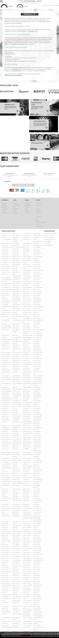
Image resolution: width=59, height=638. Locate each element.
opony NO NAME (5, 473)
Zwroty (4, 205)
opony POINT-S (37, 506)
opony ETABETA (37, 349)
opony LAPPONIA (5, 429)
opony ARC (25, 253)
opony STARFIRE (16, 562)
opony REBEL (4, 525)
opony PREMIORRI (16, 510)
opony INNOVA (5, 406)
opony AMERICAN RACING (18, 247)
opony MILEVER (37, 458)
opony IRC (36, 406)
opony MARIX (5, 441)
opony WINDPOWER (38, 621)
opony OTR (15, 491)
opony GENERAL (37, 368)
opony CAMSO (26, 293)
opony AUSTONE (5, 266)
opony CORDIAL (37, 308)
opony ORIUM (5, 489)
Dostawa (27, 203)
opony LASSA (15, 429)
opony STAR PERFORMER (39, 560)
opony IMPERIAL (5, 404)
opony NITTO (36, 471)
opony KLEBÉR (26, 420)
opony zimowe (47, 241)
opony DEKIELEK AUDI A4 (18, 320)
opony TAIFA (36, 573)
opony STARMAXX (26, 562)
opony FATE (25, 356)
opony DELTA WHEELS (6, 325)
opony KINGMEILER (38, 416)
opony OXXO (4, 493)
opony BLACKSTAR (26, 283)
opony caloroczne (48, 245)
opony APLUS (15, 251)
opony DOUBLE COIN (38, 335)
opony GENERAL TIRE (6, 370)
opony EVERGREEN (6, 354)
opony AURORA (37, 264)
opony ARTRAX (5, 258)
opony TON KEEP (5, 583)
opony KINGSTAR (26, 418)
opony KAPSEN (5, 412)
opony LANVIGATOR (38, 427)
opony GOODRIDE (27, 379)
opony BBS (4, 274)
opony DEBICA (26, 318)
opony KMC (4, 422)
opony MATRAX (5, 445)
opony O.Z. (25, 475)
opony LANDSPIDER (27, 427)
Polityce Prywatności (25, 635)
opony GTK (36, 391)
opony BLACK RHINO (27, 281)
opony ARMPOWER (27, 256)
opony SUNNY (5, 569)
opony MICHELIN (37, 452)
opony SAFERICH (16, 544)
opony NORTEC (5, 475)
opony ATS (25, 262)
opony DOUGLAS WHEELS (7, 339)
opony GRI (25, 389)
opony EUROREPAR (6, 352)
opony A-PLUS (16, 233)
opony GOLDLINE (16, 377)
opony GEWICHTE (16, 370)
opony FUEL (25, 366)
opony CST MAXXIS (27, 312)
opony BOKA (4, 285)
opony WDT (4, 614)
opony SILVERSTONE (38, 554)
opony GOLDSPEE (27, 377)
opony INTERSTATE (27, 406)
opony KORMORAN (27, 423)
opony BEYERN (37, 276)
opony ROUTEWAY (16, 539)
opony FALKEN (26, 354)
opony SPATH (15, 558)
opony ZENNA (26, 627)
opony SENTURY (26, 552)
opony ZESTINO (5, 631)
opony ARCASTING (37, 253)
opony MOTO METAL (6, 464)
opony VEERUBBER (27, 600)
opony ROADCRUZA (6, 531)
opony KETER (5, 414)
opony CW (25, 314)
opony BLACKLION (16, 283)
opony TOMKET (37, 581)
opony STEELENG (37, 562)
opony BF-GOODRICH (17, 277)
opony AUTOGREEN (38, 266)
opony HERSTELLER (37, 397)
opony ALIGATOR (5, 243)
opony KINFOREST (26, 414)
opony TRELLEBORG (27, 589)
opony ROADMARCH (6, 533)
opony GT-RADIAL (26, 391)
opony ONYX (36, 483)
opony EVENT (26, 352)
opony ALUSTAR (16, 245)
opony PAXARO (26, 496)
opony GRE (15, 387)
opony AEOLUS (26, 235)
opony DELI (4, 324)
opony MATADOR (37, 443)
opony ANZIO (26, 249)
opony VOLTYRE (26, 608)
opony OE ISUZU (37, 477)
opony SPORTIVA (5, 560)
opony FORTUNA (16, 364)
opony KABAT (15, 410)
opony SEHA (26, 550)
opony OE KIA (26, 479)
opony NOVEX (16, 475)
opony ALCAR (36, 237)
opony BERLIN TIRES (38, 274)
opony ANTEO (15, 249)
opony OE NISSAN (27, 481)
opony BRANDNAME (6, 287)
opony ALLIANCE (16, 243)
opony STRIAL (15, 564)
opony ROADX (5, 535)
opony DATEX (36, 314)
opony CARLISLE (16, 295)
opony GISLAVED (26, 370)
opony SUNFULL (26, 567)
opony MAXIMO (37, 445)
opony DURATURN (5, 341)
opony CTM (36, 312)
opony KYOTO (37, 425)
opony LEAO (36, 429)
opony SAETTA (5, 544)
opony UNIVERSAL (37, 596)
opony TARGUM (5, 575)
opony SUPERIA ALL (6, 571)
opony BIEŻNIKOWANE (6, 279)
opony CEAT (4, 297)
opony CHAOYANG (37, 299)
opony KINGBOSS (5, 416)
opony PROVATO (16, 516)
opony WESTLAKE (26, 615)
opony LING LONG (26, 431)
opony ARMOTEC (5, 256)
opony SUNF (15, 567)
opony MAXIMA (26, 445)
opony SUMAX (37, 564)
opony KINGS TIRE (16, 418)
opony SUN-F (36, 566)
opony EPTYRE (37, 347)
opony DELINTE (16, 324)
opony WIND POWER (17, 621)
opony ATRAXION (16, 262)
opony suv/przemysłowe (50, 239)
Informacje (5, 200)
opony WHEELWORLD (27, 617)
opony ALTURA (5, 245)
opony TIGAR (26, 579)
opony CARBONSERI (6, 295)
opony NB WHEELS (37, 470)
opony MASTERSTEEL (27, 443)
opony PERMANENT (17, 498)
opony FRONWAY (16, 366)
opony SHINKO (5, 554)
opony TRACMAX (16, 585)
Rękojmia (4, 203)
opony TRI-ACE (37, 589)
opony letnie (47, 243)
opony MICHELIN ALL (6, 454)
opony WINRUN (5, 623)
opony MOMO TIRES (38, 462)
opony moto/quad (48, 235)
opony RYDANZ (26, 543)
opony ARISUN (16, 254)
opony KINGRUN (5, 418)
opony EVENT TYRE (38, 352)
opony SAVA (25, 546)
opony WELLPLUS (26, 614)
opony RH (36, 527)
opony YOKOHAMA (27, 625)
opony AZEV (15, 270)
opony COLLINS (5, 304)
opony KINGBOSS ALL (17, 416)
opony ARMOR (37, 254)
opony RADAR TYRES (27, 521)
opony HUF (25, 400)
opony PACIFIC (5, 496)
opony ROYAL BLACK (6, 541)
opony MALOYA (5, 437)
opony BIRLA (25, 279)
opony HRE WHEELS (6, 400)
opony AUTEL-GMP (27, 266)
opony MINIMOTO (37, 460)
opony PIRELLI (5, 504)
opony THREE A (26, 577)
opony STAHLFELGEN (27, 560)
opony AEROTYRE (37, 235)
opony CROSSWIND (6, 312)
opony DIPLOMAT (26, 327)
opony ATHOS (15, 260)
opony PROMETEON (27, 514)
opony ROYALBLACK (38, 541)
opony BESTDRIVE (27, 276)
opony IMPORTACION (17, 404)
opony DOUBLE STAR (17, 337)
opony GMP (15, 372)
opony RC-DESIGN (37, 523)
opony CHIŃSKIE (5, 302)
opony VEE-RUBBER (17, 600)
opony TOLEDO (5, 581)
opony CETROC (5, 299)
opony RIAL (4, 529)
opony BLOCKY (37, 283)
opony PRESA (26, 510)
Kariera (15, 209)
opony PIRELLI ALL (16, 504)
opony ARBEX (15, 253)
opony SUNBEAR (5, 567)
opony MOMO (26, 462)
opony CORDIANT (16, 310)
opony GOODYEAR (6, 383)
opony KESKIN (37, 412)
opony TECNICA (37, 575)
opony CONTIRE (16, 308)
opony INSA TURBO (16, 406)
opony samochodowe (49, 237)
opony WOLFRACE (16, 623)
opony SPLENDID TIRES (38, 558)
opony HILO (36, 398)
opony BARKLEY (16, 272)
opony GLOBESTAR (6, 372)
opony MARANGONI (17, 439)
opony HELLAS (15, 397)
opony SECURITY (16, 550)
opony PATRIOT (16, 496)
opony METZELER (26, 452)
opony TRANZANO (5, 587)
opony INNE (36, 404)
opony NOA (15, 473)
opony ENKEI (36, 343)
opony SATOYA (16, 546)
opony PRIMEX (16, 512)
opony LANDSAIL (16, 427)
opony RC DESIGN (26, 523)
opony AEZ (4, 237)
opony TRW (4, 592)
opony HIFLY (25, 398)
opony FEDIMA (26, 358)
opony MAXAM (16, 445)
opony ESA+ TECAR (27, 349)
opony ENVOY (16, 345)
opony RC (15, 523)
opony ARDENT (5, 254)
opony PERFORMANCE (6, 498)
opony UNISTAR (26, 596)
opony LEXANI (15, 431)
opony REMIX (36, 525)
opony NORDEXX (37, 473)
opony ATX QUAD (16, 264)
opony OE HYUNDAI (27, 477)
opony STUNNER (26, 564)
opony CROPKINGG (27, 310)
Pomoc (27, 200)
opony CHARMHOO (6, 301)
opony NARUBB (26, 470)
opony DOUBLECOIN (27, 337)
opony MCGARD (5, 448)
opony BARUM (37, 272)
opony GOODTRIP (26, 381)
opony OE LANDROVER (38, 479)
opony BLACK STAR (37, 281)
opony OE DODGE (16, 477)
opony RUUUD (16, 543)
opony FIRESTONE (37, 360)
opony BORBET (16, 285)
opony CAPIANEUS (37, 293)
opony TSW (15, 592)
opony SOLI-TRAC (5, 556)
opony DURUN (37, 341)
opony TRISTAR (16, 591)
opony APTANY (5, 253)
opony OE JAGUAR (5, 479)
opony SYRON (15, 571)
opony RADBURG (37, 521)
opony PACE (36, 494)
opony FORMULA (5, 364)
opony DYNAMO (5, 343)
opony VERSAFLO (16, 602)
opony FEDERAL (16, 358)
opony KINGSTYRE (5, 420)
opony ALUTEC (26, 245)
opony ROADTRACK (37, 533)
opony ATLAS (36, 260)
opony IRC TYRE (5, 408)
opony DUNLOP (16, 339)
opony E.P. (15, 343)
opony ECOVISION (27, 343)
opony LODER (15, 433)
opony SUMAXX (5, 566)
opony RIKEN (26, 529)
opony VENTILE (5, 602)
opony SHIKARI (37, 552)
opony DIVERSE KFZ (27, 329)
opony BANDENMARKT (38, 270)
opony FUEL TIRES (37, 366)
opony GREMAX (37, 387)
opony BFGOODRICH (27, 277)
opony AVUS (26, 268)
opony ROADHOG (26, 531)
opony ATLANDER (26, 260)
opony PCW (36, 496)
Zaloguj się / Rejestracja (47, 5)
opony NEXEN (26, 471)
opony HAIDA (26, 393)
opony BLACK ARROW (17, 281)
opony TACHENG (26, 573)
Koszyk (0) (56, 5)
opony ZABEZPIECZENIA (7, 627)
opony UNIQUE (37, 594)
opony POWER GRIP (17, 508)
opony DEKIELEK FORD (38, 320)
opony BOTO (26, 285)
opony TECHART (26, 575)
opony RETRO (15, 527)
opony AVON (15, 268)
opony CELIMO (26, 297)
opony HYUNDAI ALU (17, 402)
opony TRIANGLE (5, 591)
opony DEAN (36, 316)
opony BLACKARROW (6, 283)
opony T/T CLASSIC (16, 573)
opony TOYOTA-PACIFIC (6, 585)
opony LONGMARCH (27, 433)
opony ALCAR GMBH (6, 239)
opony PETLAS (26, 498)
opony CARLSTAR (26, 295)
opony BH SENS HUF (38, 277)
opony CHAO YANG (27, 299)
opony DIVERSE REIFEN (38, 329)
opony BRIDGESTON (27, 287)
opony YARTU (15, 625)
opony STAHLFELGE (16, 560)
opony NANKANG (16, 470)
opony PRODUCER (37, 512)
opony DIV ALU (37, 327)
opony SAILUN (26, 544)
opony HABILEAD (16, 393)
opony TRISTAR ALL (26, 591)
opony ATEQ (4, 260)
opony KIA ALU (16, 414)
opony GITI (36, 370)
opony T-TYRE (5, 573)
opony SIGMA (26, 554)
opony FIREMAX (16, 360)
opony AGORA (26, 237)
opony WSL (36, 623)
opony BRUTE (36, 289)
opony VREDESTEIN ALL (27, 610)
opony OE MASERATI (6, 481)
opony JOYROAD (5, 410)
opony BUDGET (16, 291)
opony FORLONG (37, 362)
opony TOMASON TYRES (28, 581)
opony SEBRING (5, 550)
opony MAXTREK (5, 446)
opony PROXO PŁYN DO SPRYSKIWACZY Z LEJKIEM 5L (28, 517)
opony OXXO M (16, 493)
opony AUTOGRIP (5, 268)
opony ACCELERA (26, 233)
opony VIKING (37, 606)
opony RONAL (5, 537)
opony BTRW (4, 291)
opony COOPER (26, 308)
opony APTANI (37, 251)
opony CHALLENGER (17, 299)
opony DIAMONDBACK (6, 327)
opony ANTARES (5, 249)
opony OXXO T (26, 493)
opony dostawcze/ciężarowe (50, 233)
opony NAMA (15, 468)
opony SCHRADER (16, 548)
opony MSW (36, 464)
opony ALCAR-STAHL (27, 239)
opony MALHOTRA (37, 435)
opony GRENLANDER (6, 389)
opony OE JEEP (16, 479)
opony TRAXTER (37, 587)
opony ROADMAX (16, 533)
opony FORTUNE (37, 364)
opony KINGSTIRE (37, 418)
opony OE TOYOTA (6, 483)
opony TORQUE (16, 583)
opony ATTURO (37, 262)
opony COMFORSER (16, 304)
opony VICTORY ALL (16, 606)
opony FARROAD (16, 356)
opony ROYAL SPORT (27, 541)
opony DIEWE (15, 327)
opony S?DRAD (37, 543)
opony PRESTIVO (37, 510)
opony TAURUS (16, 575)
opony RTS (4, 543)
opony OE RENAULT (38, 481)
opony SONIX (36, 556)
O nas (15, 200)
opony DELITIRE (26, 324)
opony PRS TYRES (37, 516)
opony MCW (15, 448)
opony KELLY (15, 412)
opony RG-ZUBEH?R (27, 527)
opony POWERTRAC (38, 508)
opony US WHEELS (16, 598)
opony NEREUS (16, 471)
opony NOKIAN (26, 473)
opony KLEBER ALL (37, 420)
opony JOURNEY (37, 408)
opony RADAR (15, 521)
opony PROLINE (16, 514)
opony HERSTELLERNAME (7, 398)
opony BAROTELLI (26, 272)
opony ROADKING (37, 531)
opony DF (36, 325)
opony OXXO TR (37, 493)
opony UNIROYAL (5, 596)
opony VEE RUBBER (38, 598)
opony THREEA (5, 579)
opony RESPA (5, 527)
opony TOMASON (16, 581)
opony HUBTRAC (16, 400)
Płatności (4, 207)
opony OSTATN (26, 489)
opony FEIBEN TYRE (38, 358)
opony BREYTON (16, 287)
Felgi (26, 6)
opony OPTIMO (16, 485)
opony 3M (4, 233)
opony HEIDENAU (5, 397)
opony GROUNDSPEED (6, 391)
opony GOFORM (26, 375)
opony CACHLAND (37, 291)
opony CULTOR (15, 314)
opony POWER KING (27, 508)
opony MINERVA (26, 460)
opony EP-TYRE (16, 347)
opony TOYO (36, 583)
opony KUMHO (26, 425)
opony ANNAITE (37, 247)
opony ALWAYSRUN (38, 245)
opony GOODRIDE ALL (38, 379)
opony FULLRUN (16, 368)
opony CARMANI (37, 295)
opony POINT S (26, 506)
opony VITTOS (15, 608)
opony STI (4, 564)
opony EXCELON (16, 354)
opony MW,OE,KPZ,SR (27, 466)
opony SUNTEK (16, 569)
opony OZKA (26, 494)
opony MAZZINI (37, 446)
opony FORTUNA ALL (27, 364)
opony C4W (25, 291)
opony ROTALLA (37, 537)
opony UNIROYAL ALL (17, 596)
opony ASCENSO (26, 258)
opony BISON (36, 279)
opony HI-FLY (15, 398)
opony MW (15, 466)
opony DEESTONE (5, 320)
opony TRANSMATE (38, 585)
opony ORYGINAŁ (16, 489)
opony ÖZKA (15, 494)
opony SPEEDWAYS (27, 558)
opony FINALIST (5, 360)
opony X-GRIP (5, 625)
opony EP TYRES (5, 347)
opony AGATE (15, 237)
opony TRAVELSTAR (16, 587)
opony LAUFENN (26, 429)
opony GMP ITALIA (6, 375)
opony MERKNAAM (6, 452)
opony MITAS (15, 462)
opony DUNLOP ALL (27, 339)
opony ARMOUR (16, 256)
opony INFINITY (26, 404)
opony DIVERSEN (37, 331)
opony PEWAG (37, 498)
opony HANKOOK (5, 395)
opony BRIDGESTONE (38, 287)
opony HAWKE (26, 395)
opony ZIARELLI (26, 631)
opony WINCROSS (5, 621)
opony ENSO (4, 345)
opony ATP (4, 262)
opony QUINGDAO (37, 519)
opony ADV (4, 235)
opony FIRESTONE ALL (6, 362)
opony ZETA (15, 631)
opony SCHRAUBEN (27, 548)
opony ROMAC (37, 535)
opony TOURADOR (26, 583)
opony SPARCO (5, 558)
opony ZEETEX (16, 627)
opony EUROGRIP (37, 350)
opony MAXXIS (16, 446)
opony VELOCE (37, 600)
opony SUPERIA (37, 569)
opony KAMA (36, 410)
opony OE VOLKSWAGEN (18, 483)
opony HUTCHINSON (6, 402)
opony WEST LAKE (37, 614)
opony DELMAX (37, 324)
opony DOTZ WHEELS (27, 335)
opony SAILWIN (37, 544)
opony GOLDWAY (16, 379)
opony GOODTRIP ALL (38, 381)
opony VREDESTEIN (17, 610)
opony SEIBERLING (37, 550)
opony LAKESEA (5, 427)
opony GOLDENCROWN (6, 377)
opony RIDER (15, 529)
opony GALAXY (26, 368)
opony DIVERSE (5, 329)
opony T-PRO (36, 571)
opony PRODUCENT (27, 512)
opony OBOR (36, 475)
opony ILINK (36, 402)
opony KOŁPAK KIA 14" (28, 422)
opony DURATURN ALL (17, 341)
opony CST (15, 312)
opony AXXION (37, 268)
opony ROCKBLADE (16, 535)
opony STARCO (5, 562)
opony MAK (25, 435)
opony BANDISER (5, 272)
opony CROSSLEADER (38, 310)
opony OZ (4, 494)
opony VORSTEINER (38, 608)
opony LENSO (5, 431)
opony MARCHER (37, 439)
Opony (10, 6)
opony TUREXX (26, 592)
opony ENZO (26, 345)
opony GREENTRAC (27, 387)
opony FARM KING (37, 354)
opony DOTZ (15, 335)
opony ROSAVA (26, 537)
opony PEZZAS (5, 500)
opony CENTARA (37, 297)
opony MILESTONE (27, 458)
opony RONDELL (16, 537)
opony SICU (15, 554)
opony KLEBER (16, 420)
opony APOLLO (26, 251)
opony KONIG (36, 422)
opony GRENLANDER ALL (17, 389)
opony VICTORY (5, 606)
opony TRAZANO (16, 589)
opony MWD (36, 466)
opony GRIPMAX (37, 389)
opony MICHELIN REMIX (28, 454)
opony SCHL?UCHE (37, 546)
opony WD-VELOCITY (38, 612)
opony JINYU (26, 408)
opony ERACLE (5, 349)
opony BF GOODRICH (6, 277)
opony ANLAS (26, 247)
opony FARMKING (5, 356)
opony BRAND (37, 285)
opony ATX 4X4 (5, 264)
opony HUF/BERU (37, 400)
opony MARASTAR (26, 439)
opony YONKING (37, 625)
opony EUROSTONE (17, 352)
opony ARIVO (26, 254)
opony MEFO (26, 448)
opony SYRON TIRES (27, 571)
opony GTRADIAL (5, 393)
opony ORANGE (26, 485)
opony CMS (15, 302)
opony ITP (15, 408)
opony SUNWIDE (26, 569)
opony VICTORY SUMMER (28, 606)
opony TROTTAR (37, 591)
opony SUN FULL (26, 566)
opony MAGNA (16, 435)
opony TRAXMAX (26, 587)
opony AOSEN (37, 249)
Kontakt (27, 212)
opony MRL (15, 464)
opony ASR (36, 258)
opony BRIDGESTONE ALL (7, 289)
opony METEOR (16, 452)
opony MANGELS (37, 437)
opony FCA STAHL (5, 358)
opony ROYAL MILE (16, 541)
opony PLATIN (36, 504)
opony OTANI (5, 491)
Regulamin (4, 209)
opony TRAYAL (5, 589)
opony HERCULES (26, 397)
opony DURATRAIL (37, 339)
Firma (14, 203)
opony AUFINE (26, 264)
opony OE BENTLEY (6, 477)
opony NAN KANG (27, 468)
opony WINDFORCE (27, 621)
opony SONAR (26, 556)
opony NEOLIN (5, 471)
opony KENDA (26, 412)
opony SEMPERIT (16, 552)
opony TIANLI (15, 579)
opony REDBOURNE (17, 525)
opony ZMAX (36, 631)
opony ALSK (36, 243)
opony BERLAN (26, 274)
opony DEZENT (26, 325)
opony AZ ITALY (5, 270)
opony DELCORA (37, 322)
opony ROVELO (26, 539)
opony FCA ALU (37, 356)
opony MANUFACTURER (6, 439)
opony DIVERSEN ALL (38, 333)
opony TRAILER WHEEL (27, 585)
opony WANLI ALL (26, 612)
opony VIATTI (26, 602)
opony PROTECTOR (6, 516)
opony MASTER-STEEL (17, 443)
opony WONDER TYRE (27, 623)
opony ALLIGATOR (26, 243)
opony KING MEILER (38, 414)
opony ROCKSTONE (27, 535)
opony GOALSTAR (16, 375)
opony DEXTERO (16, 325)
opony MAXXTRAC (26, 446)
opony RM (36, 529)
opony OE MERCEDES (17, 481)
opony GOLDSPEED (38, 377)
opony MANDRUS (26, 437)
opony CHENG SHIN (17, 301)
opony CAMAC (16, 293)
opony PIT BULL (26, 504)
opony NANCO (37, 468)
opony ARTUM (16, 258)
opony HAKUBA (37, 393)
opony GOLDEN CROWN (38, 375)
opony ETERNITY (26, 350)
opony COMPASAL (27, 304)
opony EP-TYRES (26, 347)
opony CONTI (15, 306)
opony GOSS (4, 387)
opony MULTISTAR (5, 466)
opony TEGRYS (5, 577)
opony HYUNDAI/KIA (27, 402)
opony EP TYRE (37, 345)
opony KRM (4, 425)
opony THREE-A (37, 577)
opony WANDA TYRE (6, 612)
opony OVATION (26, 491)
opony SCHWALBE (37, 548)
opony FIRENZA (26, 360)
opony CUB (4, 314)
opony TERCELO (16, 577)
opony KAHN (26, 410)
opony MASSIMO (37, 441)
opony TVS (36, 592)
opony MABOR (5, 435)
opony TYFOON (16, 594)
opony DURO (26, 341)
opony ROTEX (5, 539)
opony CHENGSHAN (27, 301)
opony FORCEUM (16, 362)
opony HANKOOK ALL (17, 395)
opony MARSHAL (26, 441)
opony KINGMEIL (26, 416)
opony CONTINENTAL (27, 306)
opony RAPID (5, 523)
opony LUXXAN (37, 433)
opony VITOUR (5, 608)
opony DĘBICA (37, 318)
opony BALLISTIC (26, 270)
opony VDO (25, 598)
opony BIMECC (16, 279)
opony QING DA (37, 518)
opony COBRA (26, 302)
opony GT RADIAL (16, 391)
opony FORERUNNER (27, 362)
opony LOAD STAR (5, 433)
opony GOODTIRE (16, 381)
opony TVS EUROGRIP (6, 594)
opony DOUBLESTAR (38, 337)
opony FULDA (4, 368)
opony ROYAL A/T (37, 539)
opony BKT (4, 281)
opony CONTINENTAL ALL (38, 306)
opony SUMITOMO (17, 566)
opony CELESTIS (16, 297)
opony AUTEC (15, 266)
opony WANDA (37, 610)
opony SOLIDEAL (16, 556)
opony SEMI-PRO (5, 552)
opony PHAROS (26, 500)
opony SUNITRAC (37, 567)
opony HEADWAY (37, 395)
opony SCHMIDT (5, 548)
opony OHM (26, 483)
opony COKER (36, 302)
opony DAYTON (26, 316)
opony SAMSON (5, 546)
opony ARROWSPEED (38, 256)
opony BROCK (26, 289)
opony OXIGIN (37, 491)
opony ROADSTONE (27, 533)
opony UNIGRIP (26, 594)
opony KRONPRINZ (16, 425)
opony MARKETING (17, 441)
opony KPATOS (37, 423)
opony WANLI (15, 612)
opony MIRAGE (5, 462)
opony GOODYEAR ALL (17, 383)
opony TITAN (36, 579)
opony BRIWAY (16, 289)
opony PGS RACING (17, 500)
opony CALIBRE (5, 293)
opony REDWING (26, 525)
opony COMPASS (37, 304)
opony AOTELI (5, 251)
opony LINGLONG (37, 431)
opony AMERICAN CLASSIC (7, 247)
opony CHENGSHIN (38, 301)
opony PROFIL (5, 514)
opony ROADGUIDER (17, 531)
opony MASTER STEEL (6, 443)
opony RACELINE (5, 521)
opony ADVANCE (16, 235)
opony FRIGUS (5, 366)
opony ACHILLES (37, 233)
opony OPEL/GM (5, 485)
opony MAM (15, 437)
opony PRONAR (37, 514)
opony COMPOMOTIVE (7, 306)
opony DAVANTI (5, 316)
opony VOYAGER (5, 610)
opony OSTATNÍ (37, 489)
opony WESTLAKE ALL (38, 615)
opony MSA (25, 464)
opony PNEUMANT (17, 506)
